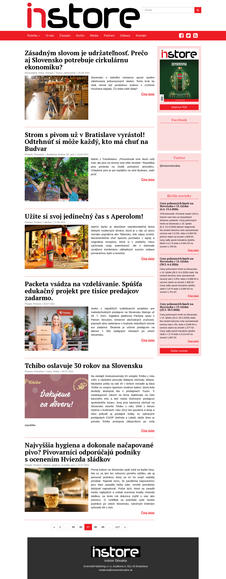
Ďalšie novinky (179, 350)
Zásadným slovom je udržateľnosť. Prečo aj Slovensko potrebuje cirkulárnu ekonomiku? (86, 60)
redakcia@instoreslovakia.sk (115, 569)
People (28, 303)
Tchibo (56, 371)
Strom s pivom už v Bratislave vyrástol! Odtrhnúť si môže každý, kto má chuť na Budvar (86, 141)
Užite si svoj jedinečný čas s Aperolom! (84, 216)
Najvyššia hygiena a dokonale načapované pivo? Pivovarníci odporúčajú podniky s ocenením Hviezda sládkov (89, 452)
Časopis (65, 35)
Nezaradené (31, 73)
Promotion (39, 154)
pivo (72, 154)
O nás (50, 35)
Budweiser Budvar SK (58, 154)
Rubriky (33, 35)
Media (94, 35)
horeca (46, 465)
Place (41, 73)
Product (38, 222)
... (66, 526)
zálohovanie (70, 73)
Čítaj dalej (147, 94)
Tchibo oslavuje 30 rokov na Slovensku (84, 365)
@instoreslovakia (170, 165)
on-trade (65, 465)
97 (88, 526)
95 (73, 526)
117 (117, 526)
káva (49, 371)
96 (80, 526)
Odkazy (125, 35)
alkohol (47, 222)
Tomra (59, 73)
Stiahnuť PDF (179, 107)
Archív (80, 35)
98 (95, 526)
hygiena (56, 465)
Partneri (109, 35)
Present (49, 73)
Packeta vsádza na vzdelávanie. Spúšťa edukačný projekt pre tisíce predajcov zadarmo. (83, 291)
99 (102, 526)
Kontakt (141, 35)
